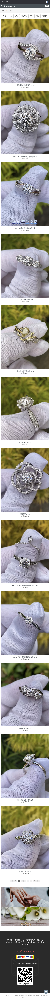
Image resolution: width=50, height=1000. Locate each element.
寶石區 (44, 16)
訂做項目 (10, 940)
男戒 (4, 16)
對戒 (37, 16)
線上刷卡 (41, 942)
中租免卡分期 (30, 942)
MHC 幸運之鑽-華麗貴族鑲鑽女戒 (25, 157)
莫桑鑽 (17, 940)
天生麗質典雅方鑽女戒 (25, 800)
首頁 (3, 10)
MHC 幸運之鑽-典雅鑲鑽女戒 (25, 228)
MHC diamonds (8, 6)
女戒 (10, 16)
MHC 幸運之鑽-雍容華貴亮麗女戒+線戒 (25, 585)
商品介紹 (40, 940)
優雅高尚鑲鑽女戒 (25, 871)
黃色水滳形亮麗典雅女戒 (25, 371)
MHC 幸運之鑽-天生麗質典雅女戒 (25, 657)
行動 (3, 1)
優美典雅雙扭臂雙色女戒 (25, 85)
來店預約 (25, 944)
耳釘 (31, 16)
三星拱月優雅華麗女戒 (25, 300)
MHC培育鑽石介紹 (28, 940)
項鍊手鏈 (24, 16)
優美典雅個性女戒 (25, 728)
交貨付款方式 (19, 942)
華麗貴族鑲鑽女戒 (25, 442)
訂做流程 (9, 942)
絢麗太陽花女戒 (25, 514)
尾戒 (16, 16)
